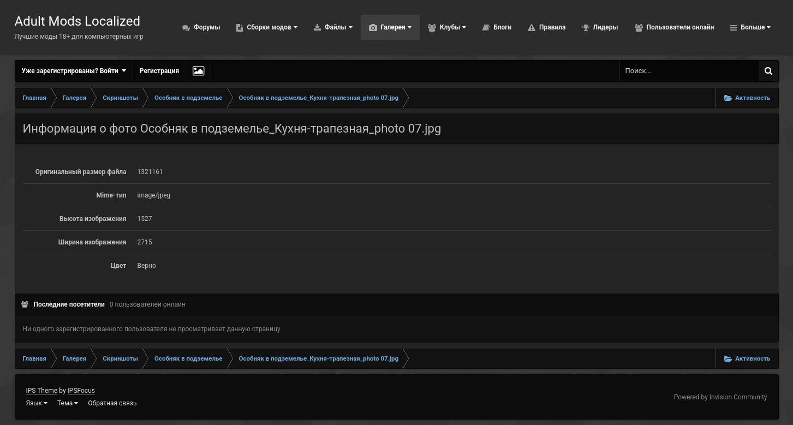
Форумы (206, 27)
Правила (551, 27)
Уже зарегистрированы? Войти (74, 71)
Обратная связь (112, 403)
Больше (754, 27)
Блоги (501, 27)
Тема (67, 403)
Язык (37, 403)
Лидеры (605, 27)
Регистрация (159, 71)
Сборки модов (271, 27)
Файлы (338, 27)
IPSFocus (81, 390)
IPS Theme (42, 390)
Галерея (395, 27)
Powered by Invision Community (720, 397)
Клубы (452, 27)
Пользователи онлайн (679, 27)
